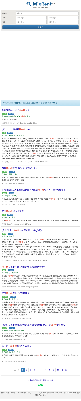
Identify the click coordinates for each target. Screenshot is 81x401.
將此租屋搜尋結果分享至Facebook (40, 380)
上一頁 (16, 370)
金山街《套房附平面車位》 (18, 346)
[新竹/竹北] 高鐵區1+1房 (16, 129)
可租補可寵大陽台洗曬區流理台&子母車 (24, 266)
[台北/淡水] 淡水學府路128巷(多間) (22, 230)
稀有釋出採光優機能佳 (15, 293)
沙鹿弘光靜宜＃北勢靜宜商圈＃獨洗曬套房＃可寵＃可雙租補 (34, 190)
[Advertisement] (41, 48)
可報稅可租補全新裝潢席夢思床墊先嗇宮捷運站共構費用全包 (34, 324)
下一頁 (64, 370)
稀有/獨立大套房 (13, 211)
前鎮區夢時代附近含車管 (17, 110)
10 (58, 370)
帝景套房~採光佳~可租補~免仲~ (20, 168)
